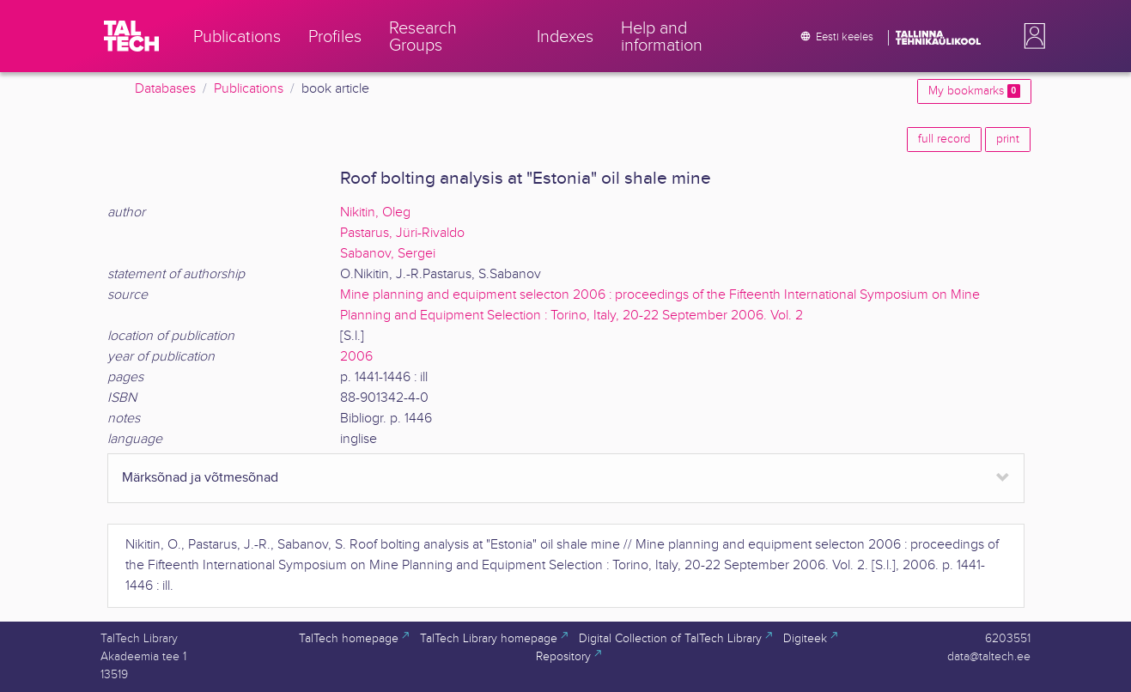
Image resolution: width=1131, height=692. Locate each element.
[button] (1031, 36)
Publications (248, 89)
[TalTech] (131, 36)
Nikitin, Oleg (375, 212)
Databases (165, 89)
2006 (356, 357)
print (1007, 139)
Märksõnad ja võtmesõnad (200, 478)
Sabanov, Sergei (387, 254)
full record (944, 139)
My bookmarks (973, 91)
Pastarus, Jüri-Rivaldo (402, 233)
